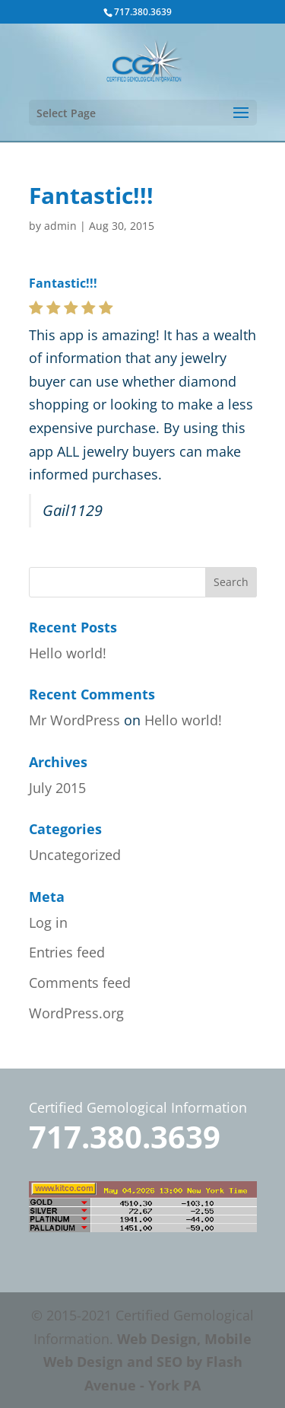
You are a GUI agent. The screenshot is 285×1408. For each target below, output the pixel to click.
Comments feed (80, 982)
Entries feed (67, 952)
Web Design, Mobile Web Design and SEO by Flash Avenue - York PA (147, 1362)
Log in (48, 922)
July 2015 (57, 788)
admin (60, 225)
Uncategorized (75, 855)
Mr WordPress (74, 720)
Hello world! (67, 653)
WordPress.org (76, 1013)
